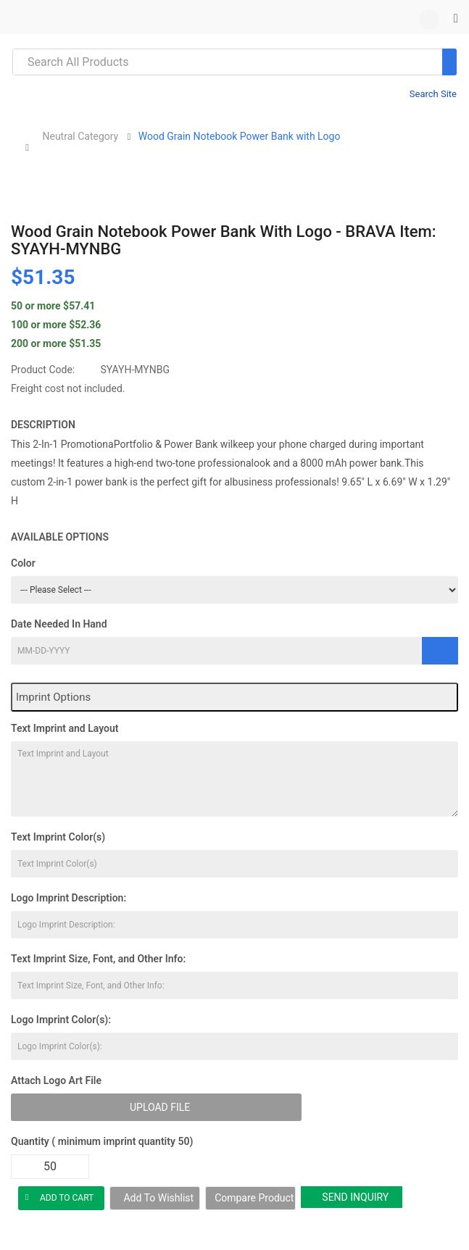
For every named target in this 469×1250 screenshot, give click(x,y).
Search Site (433, 93)
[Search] (449, 62)
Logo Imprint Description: (68, 898)
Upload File (160, 1107)
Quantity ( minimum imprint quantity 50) (102, 1141)
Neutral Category (80, 136)
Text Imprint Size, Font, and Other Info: (98, 958)
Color (23, 563)
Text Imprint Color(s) (58, 837)
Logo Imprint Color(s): (61, 1019)
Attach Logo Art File (56, 1080)
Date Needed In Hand (59, 624)
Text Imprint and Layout (64, 728)
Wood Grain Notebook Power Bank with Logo (239, 136)
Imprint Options (53, 697)
